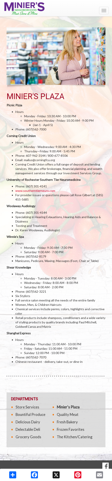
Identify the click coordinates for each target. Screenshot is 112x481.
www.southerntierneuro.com (35, 190)
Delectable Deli (28, 429)
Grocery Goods (28, 437)
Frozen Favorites (70, 429)
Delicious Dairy (28, 422)
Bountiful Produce (30, 414)
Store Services (27, 407)
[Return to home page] (56, 8)
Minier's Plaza (68, 407)
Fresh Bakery (67, 422)
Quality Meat (67, 414)
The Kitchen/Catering (74, 437)
